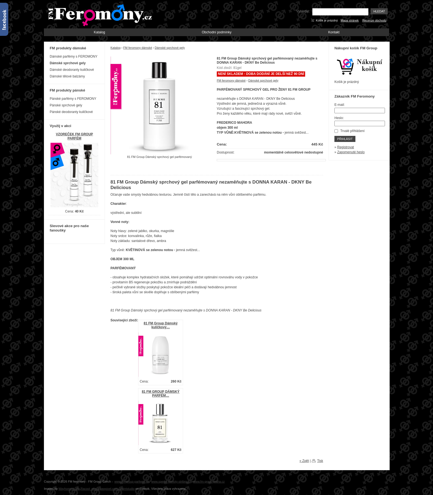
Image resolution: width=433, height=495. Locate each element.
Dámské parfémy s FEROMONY (73, 56)
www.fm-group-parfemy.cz (131, 481)
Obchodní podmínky (216, 32)
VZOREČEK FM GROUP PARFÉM (74, 136)
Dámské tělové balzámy (67, 76)
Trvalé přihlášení (352, 131)
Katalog (99, 32)
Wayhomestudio (69, 488)
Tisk (320, 461)
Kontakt (334, 32)
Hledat (379, 11)
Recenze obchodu (374, 20)
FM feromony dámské (137, 47)
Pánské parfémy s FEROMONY (73, 99)
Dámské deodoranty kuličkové (72, 70)
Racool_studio (90, 488)
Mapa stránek (350, 20)
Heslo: (339, 118)
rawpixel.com (109, 488)
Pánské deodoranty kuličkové (71, 112)
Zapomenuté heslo (351, 152)
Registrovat (345, 147)
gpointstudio (126, 488)
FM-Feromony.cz (99, 14)
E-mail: (339, 105)
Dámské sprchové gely (170, 47)
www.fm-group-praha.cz (209, 481)
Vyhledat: (303, 11)
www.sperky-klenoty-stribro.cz (171, 481)
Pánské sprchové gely (66, 105)
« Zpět (304, 461)
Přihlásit (345, 139)
